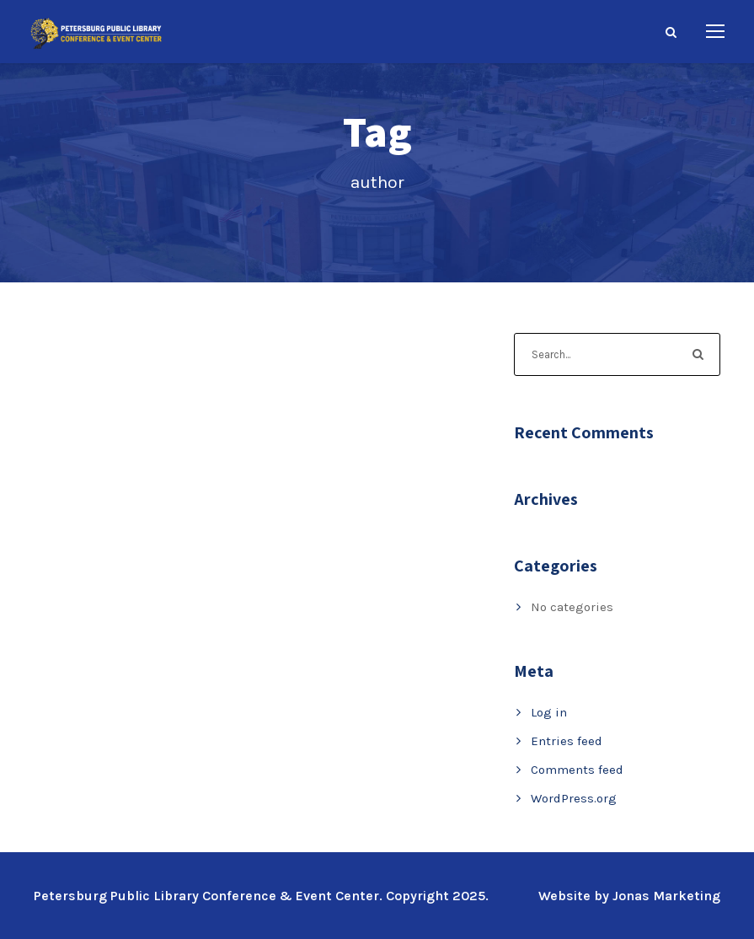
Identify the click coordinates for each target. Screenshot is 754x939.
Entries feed (566, 741)
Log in (549, 712)
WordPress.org (574, 798)
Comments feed (577, 769)
